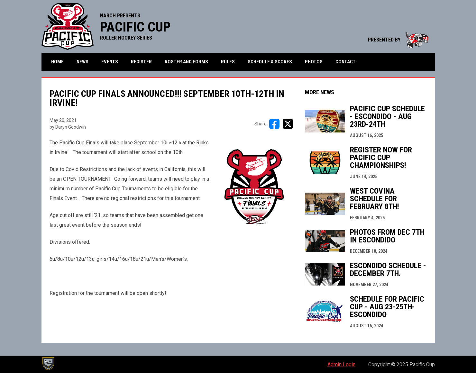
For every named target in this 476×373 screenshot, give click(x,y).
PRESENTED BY (398, 40)
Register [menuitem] (141, 62)
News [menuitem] (82, 62)
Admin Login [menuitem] (341, 364)
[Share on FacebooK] (274, 124)
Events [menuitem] (109, 62)
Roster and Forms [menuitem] (186, 62)
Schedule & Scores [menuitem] (270, 62)
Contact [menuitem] (345, 62)
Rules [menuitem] (228, 62)
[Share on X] (288, 124)
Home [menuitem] (57, 62)
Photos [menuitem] (314, 62)
